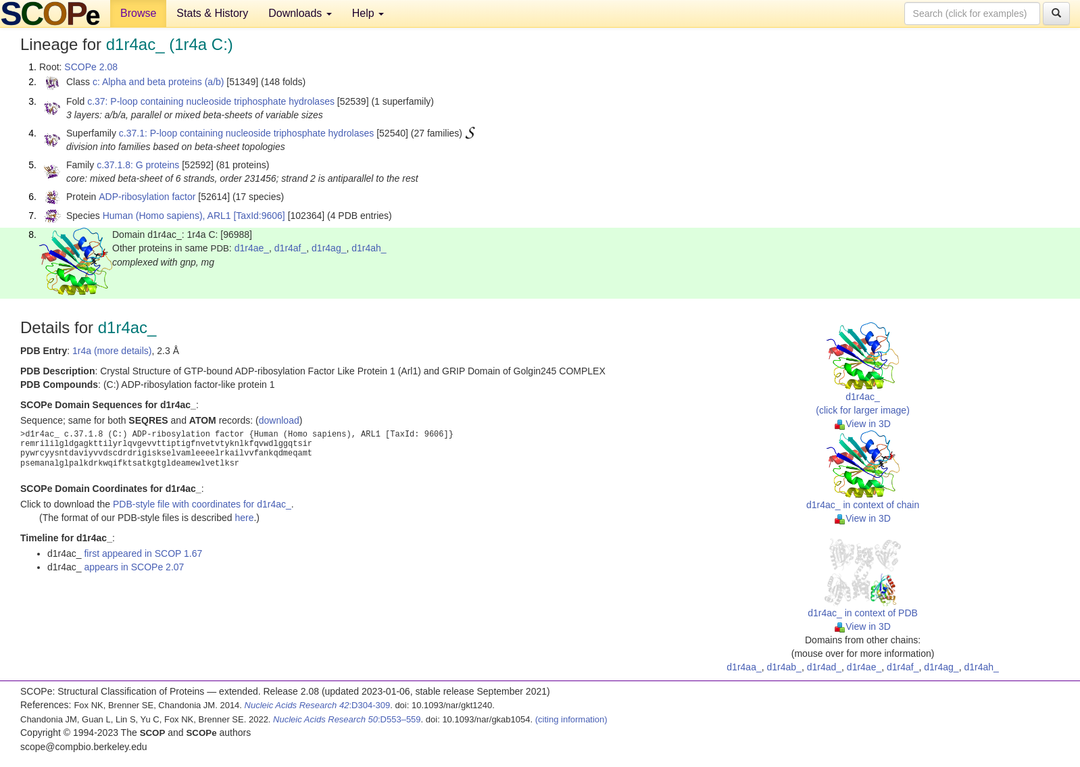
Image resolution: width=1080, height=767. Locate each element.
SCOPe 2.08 (91, 66)
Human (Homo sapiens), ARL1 (167, 215)
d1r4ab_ (784, 667)
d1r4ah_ (368, 248)
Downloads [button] (300, 13)
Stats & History (212, 13)
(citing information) (571, 719)
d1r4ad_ (824, 667)
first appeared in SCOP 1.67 (143, 553)
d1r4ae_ (252, 248)
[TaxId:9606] (259, 215)
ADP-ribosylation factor (147, 196)
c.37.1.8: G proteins (138, 164)
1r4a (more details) (112, 350)
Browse (138, 13)
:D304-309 (318, 705)
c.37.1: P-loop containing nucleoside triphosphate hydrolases (246, 133)
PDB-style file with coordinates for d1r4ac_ (202, 504)
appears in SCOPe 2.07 (134, 567)
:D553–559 (347, 719)
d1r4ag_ (329, 248)
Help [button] (368, 13)
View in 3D (863, 423)
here (244, 517)
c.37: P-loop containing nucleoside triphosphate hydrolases (211, 101)
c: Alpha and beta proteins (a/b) (158, 81)
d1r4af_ (290, 248)
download (279, 420)
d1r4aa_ (744, 667)
